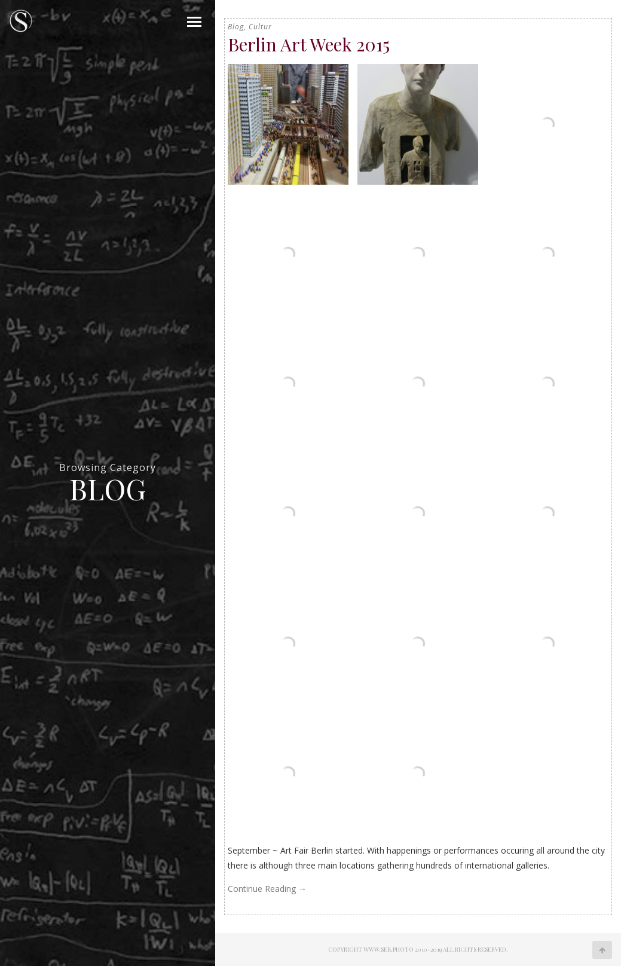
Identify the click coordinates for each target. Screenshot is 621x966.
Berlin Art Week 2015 (309, 44)
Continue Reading (267, 888)
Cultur (260, 27)
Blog (236, 27)
